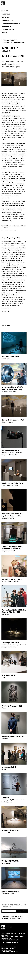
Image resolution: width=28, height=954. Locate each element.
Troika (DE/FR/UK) (10, 861)
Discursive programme (10, 23)
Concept (4, 11)
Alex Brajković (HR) (10, 356)
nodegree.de (5, 311)
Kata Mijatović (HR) (10, 642)
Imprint (4, 32)
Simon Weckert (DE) (10, 891)
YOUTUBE (13, 919)
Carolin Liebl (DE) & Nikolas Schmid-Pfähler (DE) (13, 611)
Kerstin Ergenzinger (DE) (12, 420)
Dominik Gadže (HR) (10, 450)
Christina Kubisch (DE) (11, 579)
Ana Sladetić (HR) (9, 767)
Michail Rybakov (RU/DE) (12, 736)
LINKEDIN (4, 919)
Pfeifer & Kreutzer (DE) (11, 706)
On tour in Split (7, 29)
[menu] (25, 3)
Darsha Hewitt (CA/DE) (11, 514)
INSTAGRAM (15, 917)
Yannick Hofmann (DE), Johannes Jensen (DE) (11, 547)
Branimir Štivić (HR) (10, 830)
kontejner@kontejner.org (9, 942)
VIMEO (20, 919)
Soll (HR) (5, 797)
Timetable (5, 14)
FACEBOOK (5, 917)
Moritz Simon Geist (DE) (12, 483)
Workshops (6, 26)
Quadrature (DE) (8, 675)
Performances (7, 20)
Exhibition (5, 17)
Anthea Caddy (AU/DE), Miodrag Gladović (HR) (12, 388)
